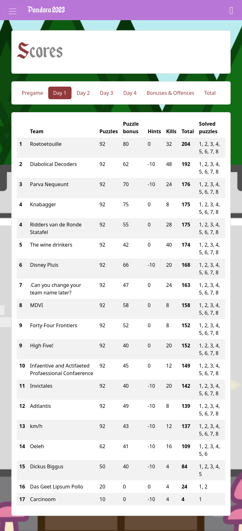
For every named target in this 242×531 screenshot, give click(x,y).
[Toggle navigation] (12, 11)
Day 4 (129, 92)
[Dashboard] (231, 10)
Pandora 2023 (46, 10)
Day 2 (83, 92)
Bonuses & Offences (170, 92)
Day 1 (59, 92)
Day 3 (106, 92)
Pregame (32, 92)
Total (210, 92)
